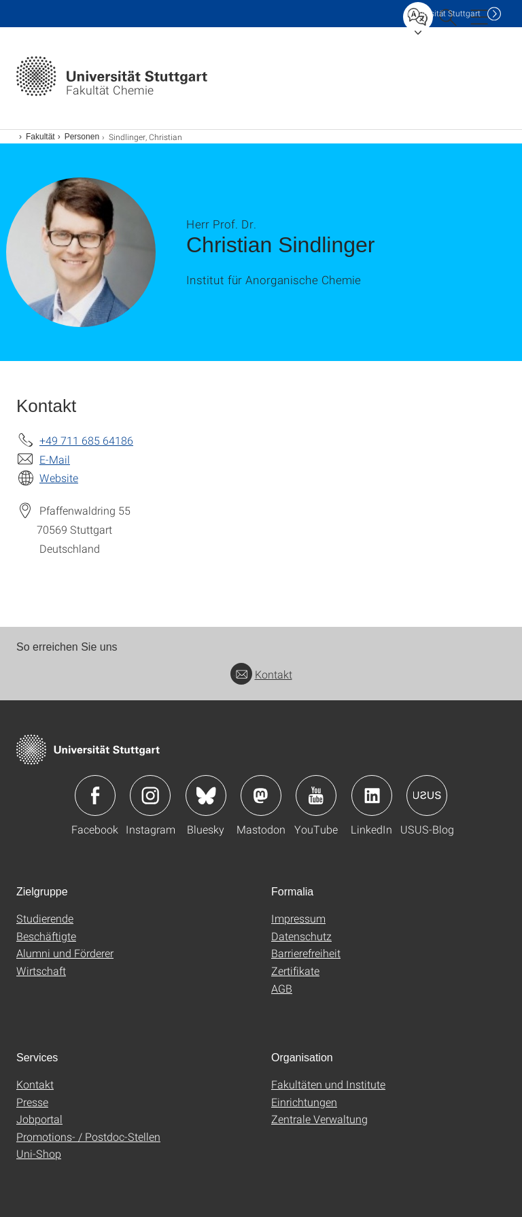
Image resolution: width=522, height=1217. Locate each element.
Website (58, 477)
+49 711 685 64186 (86, 440)
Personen (82, 136)
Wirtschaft (41, 970)
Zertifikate (295, 970)
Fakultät (40, 136)
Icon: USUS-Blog (426, 795)
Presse (32, 1102)
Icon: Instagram (150, 795)
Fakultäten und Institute (328, 1084)
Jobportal (39, 1119)
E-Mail (54, 459)
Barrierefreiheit (306, 953)
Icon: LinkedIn (371, 795)
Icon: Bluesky (206, 795)
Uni (444, 13)
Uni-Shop (38, 1153)
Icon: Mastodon (261, 795)
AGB (281, 988)
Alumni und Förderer (65, 953)
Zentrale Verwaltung (319, 1119)
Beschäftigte (46, 936)
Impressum (298, 918)
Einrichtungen (304, 1102)
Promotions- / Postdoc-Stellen (88, 1136)
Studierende (44, 918)
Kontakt (261, 674)
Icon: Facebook (95, 795)
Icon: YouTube (316, 795)
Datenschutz (301, 936)
